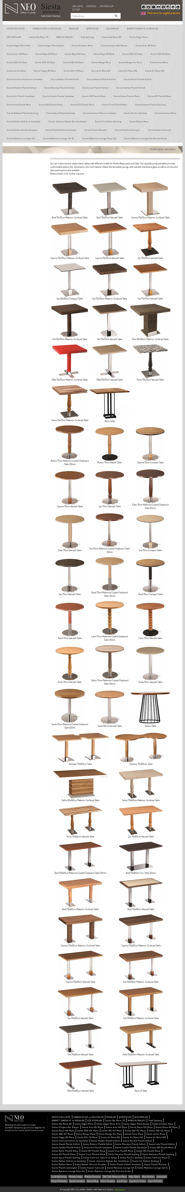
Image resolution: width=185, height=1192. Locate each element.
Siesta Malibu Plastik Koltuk (65, 79)
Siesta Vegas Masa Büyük (51, 45)
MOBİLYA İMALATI (64, 37)
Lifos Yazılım (120, 1189)
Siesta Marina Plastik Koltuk (101, 79)
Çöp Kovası (122, 1181)
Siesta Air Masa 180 (154, 71)
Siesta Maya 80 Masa (75, 54)
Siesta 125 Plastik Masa (82, 104)
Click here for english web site (163, 13)
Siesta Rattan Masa (139, 121)
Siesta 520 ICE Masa (17, 62)
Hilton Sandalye (108, 1181)
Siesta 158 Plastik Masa (94, 96)
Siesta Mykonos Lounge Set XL (58, 138)
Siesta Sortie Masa (16, 71)
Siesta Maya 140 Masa (103, 54)
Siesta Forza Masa (159, 62)
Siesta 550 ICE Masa (45, 62)
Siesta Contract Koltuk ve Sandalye (25, 79)
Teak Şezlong (87, 37)
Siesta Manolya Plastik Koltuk (59, 87)
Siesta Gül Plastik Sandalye (21, 96)
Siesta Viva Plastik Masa (19, 104)
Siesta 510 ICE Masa (160, 54)
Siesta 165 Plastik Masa (51, 104)
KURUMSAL (91, 6)
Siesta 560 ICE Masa (73, 62)
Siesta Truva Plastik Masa (114, 104)
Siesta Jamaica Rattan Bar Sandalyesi (67, 121)
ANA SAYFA (77, 6)
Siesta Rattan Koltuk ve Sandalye (24, 121)
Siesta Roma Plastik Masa (127, 96)
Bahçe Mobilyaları (59, 1181)
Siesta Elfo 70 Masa (74, 71)
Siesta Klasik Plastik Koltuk (138, 79)
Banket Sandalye (77, 1181)
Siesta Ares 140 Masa (17, 54)
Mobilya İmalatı (75, 1176)
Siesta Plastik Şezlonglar (127, 130)
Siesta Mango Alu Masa (130, 62)
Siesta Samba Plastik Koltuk (130, 87)
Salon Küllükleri (155, 1181)
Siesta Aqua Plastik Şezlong (60, 113)
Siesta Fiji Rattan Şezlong (108, 121)
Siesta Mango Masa (101, 62)
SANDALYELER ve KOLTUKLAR (47, 28)
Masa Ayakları (148, 1176)
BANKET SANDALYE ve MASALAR (142, 28)
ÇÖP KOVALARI (14, 37)
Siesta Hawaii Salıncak (159, 130)
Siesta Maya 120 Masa (46, 54)
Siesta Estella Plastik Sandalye (58, 96)
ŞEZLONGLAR (112, 28)
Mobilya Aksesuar (92, 1176)
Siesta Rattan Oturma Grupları (22, 130)
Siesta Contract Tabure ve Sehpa (99, 113)
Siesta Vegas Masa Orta (18, 45)
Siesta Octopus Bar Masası (114, 45)
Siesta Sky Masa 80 (111, 37)
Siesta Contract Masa (165, 113)
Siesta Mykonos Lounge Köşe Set (99, 138)
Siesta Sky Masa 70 (38, 37)
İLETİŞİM (76, 9)
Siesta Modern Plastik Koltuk (21, 87)
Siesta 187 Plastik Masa (159, 96)
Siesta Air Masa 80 (100, 71)
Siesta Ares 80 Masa (146, 45)
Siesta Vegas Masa (138, 37)
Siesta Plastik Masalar (95, 130)
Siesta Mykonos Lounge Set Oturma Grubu (145, 138)
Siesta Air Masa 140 (127, 71)
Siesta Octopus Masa (82, 45)
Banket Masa (92, 1181)
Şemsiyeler (161, 1176)
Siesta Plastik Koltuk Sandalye (61, 130)
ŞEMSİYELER (92, 28)
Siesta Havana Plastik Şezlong (150, 104)
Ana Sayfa (169, 149)
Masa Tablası (134, 1176)
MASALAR (74, 28)
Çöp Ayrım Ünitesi (137, 1181)
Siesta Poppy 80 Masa (45, 71)
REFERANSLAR (106, 6)
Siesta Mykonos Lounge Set (21, 138)
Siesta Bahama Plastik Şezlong (22, 113)
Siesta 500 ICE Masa (132, 54)
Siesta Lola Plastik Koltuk (95, 87)
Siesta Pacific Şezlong (135, 113)
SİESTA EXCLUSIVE (16, 28)
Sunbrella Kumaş (59, 1176)
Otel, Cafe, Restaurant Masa (114, 1176)
